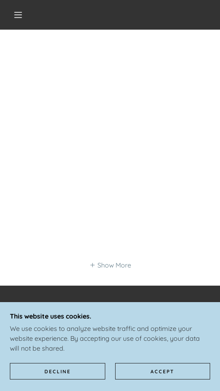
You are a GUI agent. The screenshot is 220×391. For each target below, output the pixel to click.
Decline (57, 371)
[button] (20, 15)
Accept (162, 371)
